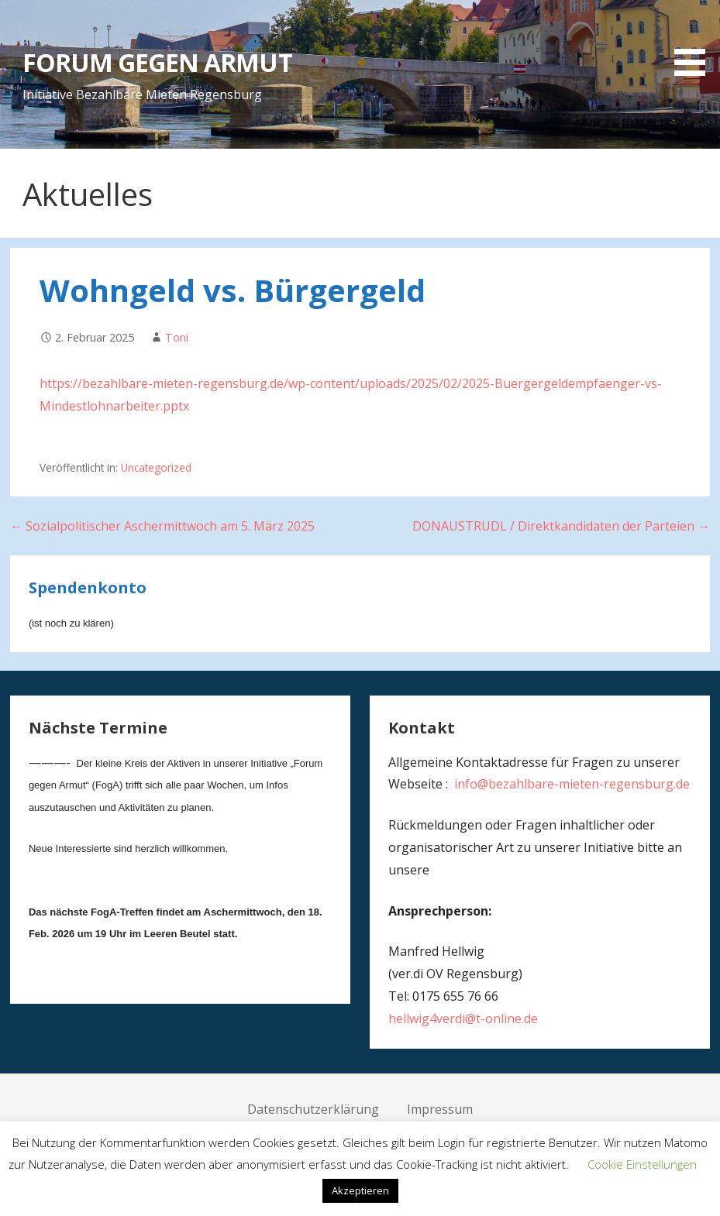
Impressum (440, 1109)
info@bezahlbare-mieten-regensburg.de (572, 783)
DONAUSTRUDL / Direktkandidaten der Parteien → (561, 525)
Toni (176, 337)
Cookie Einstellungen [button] (642, 1164)
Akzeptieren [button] (360, 1190)
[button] (695, 40)
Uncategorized (156, 467)
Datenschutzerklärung (313, 1109)
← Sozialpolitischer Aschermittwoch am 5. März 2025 (162, 525)
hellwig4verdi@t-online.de (463, 1018)
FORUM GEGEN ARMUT (157, 62)
